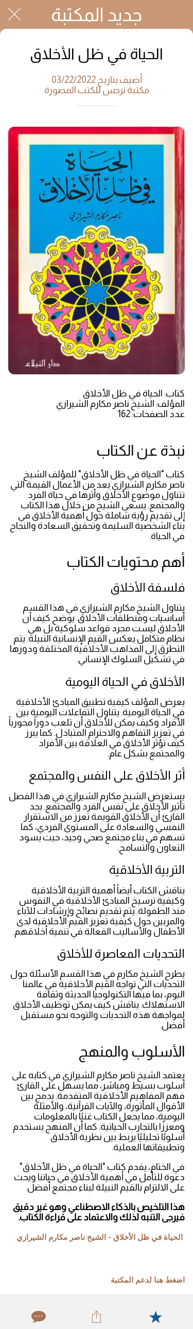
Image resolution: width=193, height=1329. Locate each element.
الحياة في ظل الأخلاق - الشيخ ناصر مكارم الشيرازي (99, 1237)
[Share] (96, 1316)
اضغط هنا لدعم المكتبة (148, 1280)
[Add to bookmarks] (155, 1316)
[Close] (14, 14)
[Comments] (37, 1316)
